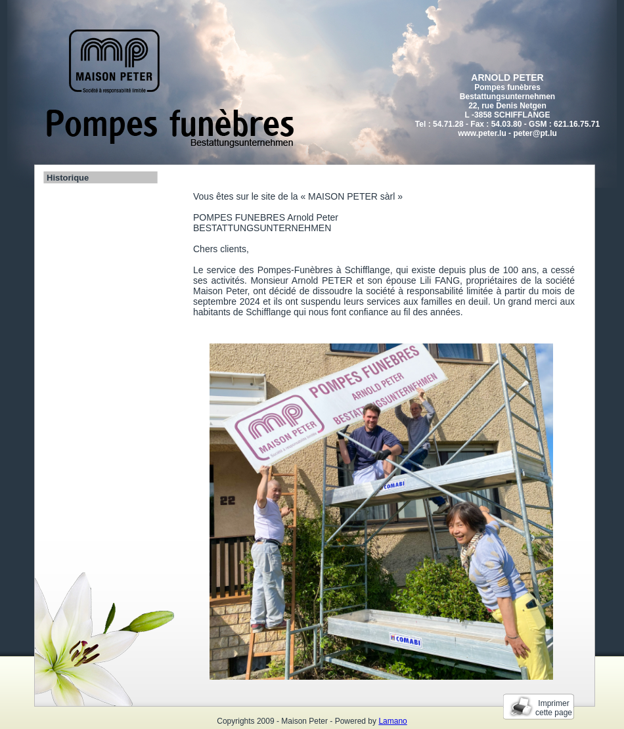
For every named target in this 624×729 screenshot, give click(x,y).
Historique (68, 178)
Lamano (392, 721)
